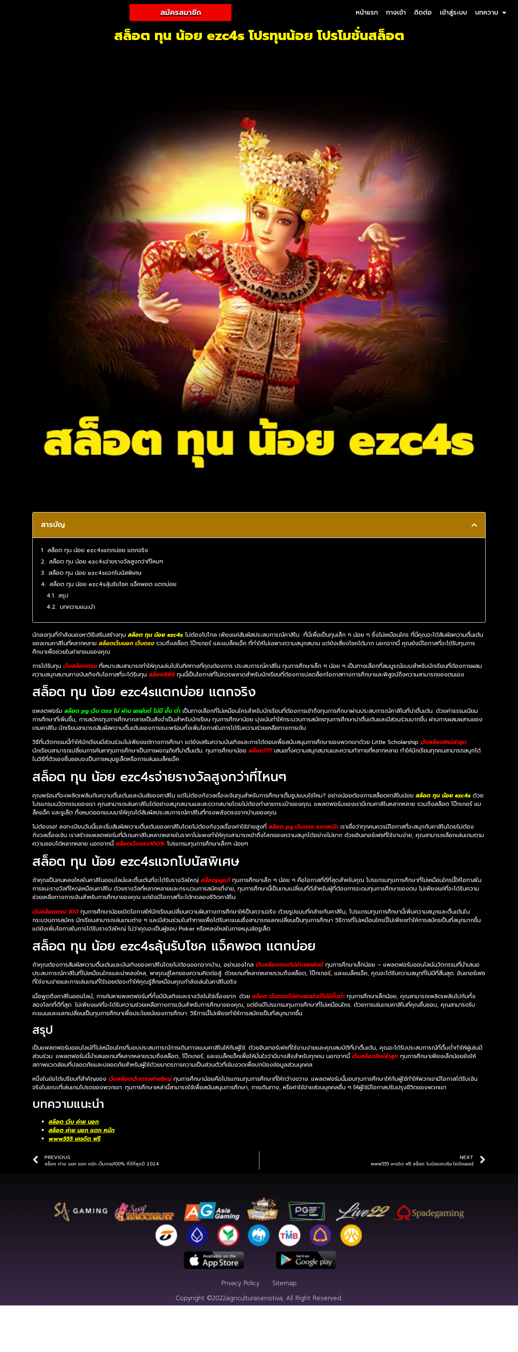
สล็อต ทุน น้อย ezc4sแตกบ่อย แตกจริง (97, 550)
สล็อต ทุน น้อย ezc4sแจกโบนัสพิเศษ (95, 573)
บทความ (490, 13)
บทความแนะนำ (77, 607)
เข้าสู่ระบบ (453, 13)
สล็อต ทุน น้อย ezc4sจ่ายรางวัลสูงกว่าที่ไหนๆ (106, 562)
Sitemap (284, 1330)
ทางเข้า (396, 13)
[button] (474, 526)
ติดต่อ (423, 13)
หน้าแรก (367, 13)
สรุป (63, 596)
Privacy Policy (240, 1330)
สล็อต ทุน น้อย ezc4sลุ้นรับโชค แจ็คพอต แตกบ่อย (112, 584)
